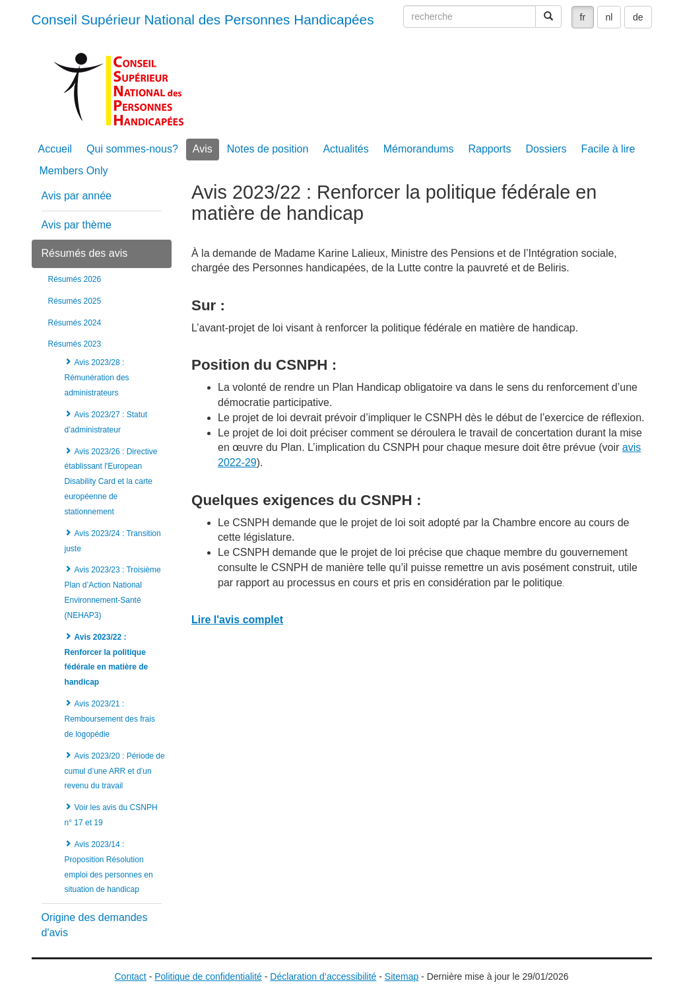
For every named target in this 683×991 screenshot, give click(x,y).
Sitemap (401, 976)
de (638, 17)
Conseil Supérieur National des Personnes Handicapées (203, 19)
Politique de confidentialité (208, 976)
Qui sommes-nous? (132, 148)
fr (583, 17)
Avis (202, 148)
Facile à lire (608, 148)
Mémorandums (418, 148)
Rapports (489, 148)
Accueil (55, 148)
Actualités (345, 148)
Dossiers (545, 148)
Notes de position (268, 148)
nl (609, 17)
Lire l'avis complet (237, 619)
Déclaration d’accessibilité (323, 976)
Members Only (74, 170)
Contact (130, 976)
